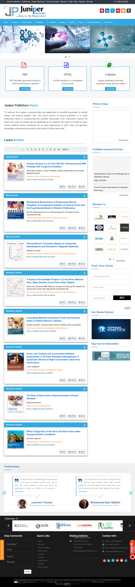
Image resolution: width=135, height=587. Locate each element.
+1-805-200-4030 (121, 1)
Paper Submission (38, 2)
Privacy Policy (75, 584)
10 (59, 149)
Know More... (124, 140)
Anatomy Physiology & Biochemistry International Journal (47, 218)
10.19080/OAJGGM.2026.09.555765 (43, 331)
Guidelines (40, 22)
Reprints (72, 22)
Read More (19, 492)
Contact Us (108, 22)
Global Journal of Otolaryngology (38, 406)
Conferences (26, 2)
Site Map (89, 2)
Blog (75, 2)
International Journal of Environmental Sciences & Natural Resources (51, 254)
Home (6, 22)
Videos (80, 22)
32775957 (102, 184)
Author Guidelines (44, 547)
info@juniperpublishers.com (119, 548)
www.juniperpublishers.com (114, 551)
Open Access (27, 22)
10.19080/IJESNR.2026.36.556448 (42, 295)
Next (66, 149)
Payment (82, 2)
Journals (52, 22)
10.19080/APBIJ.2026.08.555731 (42, 221)
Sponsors (63, 2)
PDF (62, 186)
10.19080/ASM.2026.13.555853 (41, 373)
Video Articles (42, 560)
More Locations (43, 567)
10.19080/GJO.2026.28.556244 (41, 409)
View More (25, 89)
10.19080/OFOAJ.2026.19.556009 (42, 445)
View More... (124, 195)
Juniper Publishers (13, 2)
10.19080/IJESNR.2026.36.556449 (42, 257)
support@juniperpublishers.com (86, 551)
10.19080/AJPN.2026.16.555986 (41, 180)
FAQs (71, 2)
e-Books (62, 22)
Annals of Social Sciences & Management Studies (45, 370)
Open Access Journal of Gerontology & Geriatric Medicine (47, 328)
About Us (15, 22)
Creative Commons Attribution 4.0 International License (75, 582)
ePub (81, 186)
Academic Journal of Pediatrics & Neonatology (43, 176)
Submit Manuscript (93, 22)
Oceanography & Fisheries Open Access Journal (44, 442)
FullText (72, 186)
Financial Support (52, 2)
